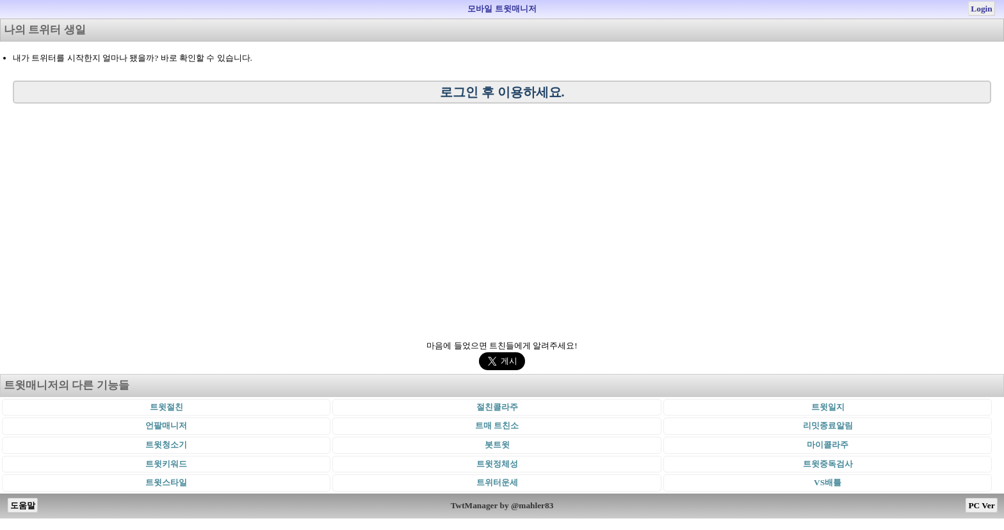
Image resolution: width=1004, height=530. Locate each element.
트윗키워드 (166, 464)
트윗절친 (166, 407)
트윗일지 (828, 407)
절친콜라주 (497, 407)
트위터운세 (497, 482)
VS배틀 (827, 482)
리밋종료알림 (828, 425)
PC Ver (981, 505)
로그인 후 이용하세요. (502, 92)
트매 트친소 (497, 425)
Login (981, 8)
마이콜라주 (827, 444)
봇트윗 (497, 444)
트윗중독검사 (828, 464)
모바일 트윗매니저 (501, 8)
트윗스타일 (166, 482)
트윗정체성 (497, 464)
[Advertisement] (502, 218)
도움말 (22, 505)
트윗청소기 (166, 444)
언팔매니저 (166, 425)
